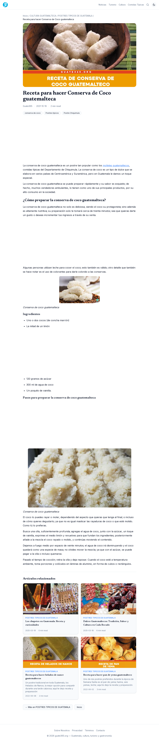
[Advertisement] (79, 139)
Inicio (25, 15)
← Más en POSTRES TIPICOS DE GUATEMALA (47, 707)
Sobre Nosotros (62, 730)
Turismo (112, 4)
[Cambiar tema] (154, 4)
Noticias (102, 4)
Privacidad (77, 730)
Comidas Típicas (136, 4)
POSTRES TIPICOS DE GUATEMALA (75, 15)
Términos (89, 730)
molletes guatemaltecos (116, 165)
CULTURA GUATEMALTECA (43, 15)
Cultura (122, 4)
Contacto (100, 730)
